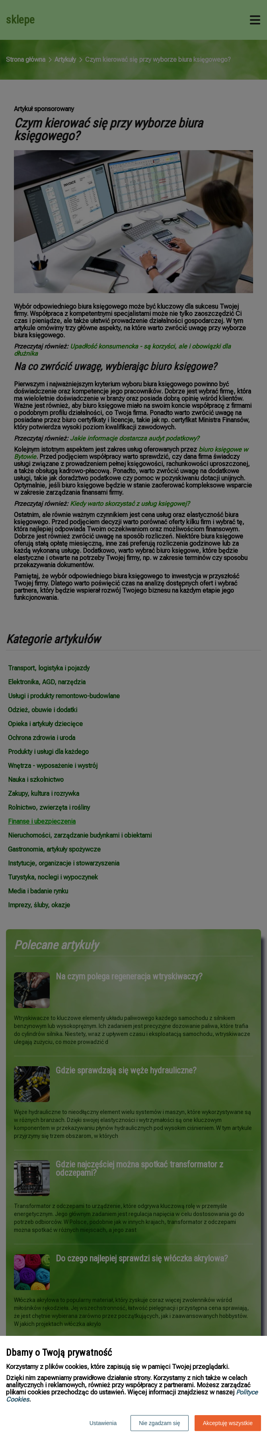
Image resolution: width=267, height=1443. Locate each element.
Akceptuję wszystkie (228, 1423)
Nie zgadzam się (159, 1423)
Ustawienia (103, 1423)
